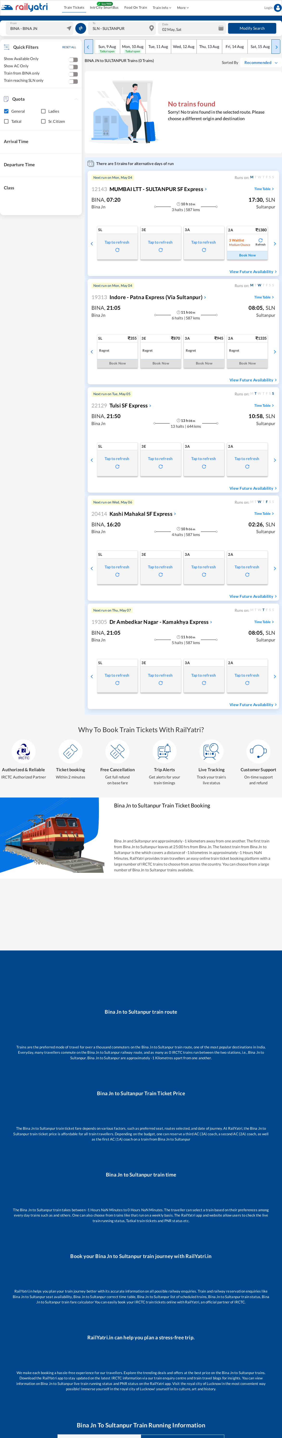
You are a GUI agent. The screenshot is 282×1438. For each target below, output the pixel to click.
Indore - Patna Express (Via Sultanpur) (147, 297)
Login (273, 8)
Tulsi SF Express (119, 405)
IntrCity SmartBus (104, 7)
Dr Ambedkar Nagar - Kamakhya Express (150, 622)
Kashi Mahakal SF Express (132, 513)
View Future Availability (254, 271)
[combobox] (40, 28)
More (183, 8)
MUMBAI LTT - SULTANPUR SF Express (147, 189)
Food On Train (135, 7)
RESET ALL (69, 47)
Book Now (247, 255)
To (94, 23)
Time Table (264, 188)
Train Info (162, 8)
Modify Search (252, 28)
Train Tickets (74, 7)
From (13, 23)
